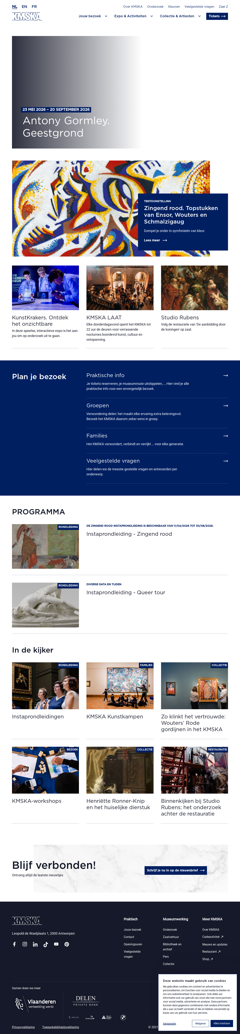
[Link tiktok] (46, 944)
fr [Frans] (34, 7)
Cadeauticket (213, 936)
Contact (129, 937)
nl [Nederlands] (14, 7)
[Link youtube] (56, 944)
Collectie (168, 964)
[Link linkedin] (35, 944)
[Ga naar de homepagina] (27, 16)
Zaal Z (223, 6)
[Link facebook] (14, 944)
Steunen (174, 6)
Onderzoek (155, 6)
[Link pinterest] (66, 944)
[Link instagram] (24, 944)
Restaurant (211, 951)
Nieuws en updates (214, 944)
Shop (207, 959)
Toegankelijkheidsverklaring (60, 1027)
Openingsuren (133, 944)
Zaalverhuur (171, 937)
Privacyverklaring (23, 1027)
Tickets (217, 16)
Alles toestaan (222, 1023)
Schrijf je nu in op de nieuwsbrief (176, 870)
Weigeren (200, 1023)
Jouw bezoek (132, 929)
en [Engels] (24, 7)
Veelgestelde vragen (199, 6)
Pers (166, 956)
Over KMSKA (133, 6)
